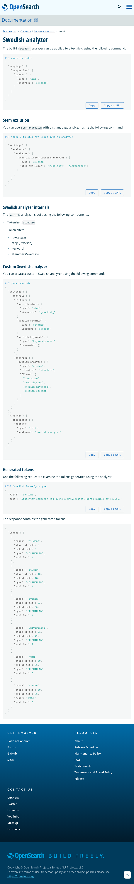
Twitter (12, 804)
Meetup (12, 823)
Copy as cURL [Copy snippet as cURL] (112, 105)
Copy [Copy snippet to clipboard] (92, 105)
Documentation (20, 20)
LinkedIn (13, 810)
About (78, 741)
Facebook (13, 829)
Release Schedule (86, 747)
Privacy (79, 778)
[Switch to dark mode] (119, 6)
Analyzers (26, 31)
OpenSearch (21, 8)
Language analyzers (44, 31)
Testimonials (82, 766)
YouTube (13, 816)
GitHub (12, 753)
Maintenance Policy (87, 753)
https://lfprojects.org (20, 876)
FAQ (77, 760)
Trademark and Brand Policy (93, 772)
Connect (13, 797)
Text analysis (9, 31)
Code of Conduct (18, 741)
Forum (11, 747)
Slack (10, 760)
